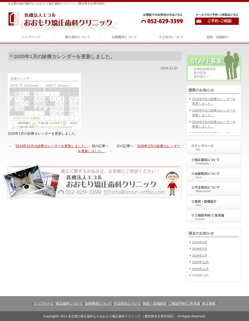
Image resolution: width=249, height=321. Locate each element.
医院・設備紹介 (155, 303)
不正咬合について (127, 303)
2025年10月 (200, 275)
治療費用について (98, 303)
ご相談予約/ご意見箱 (184, 303)
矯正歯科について (69, 303)
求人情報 (209, 303)
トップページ (43, 303)
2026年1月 (199, 255)
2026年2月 (199, 249)
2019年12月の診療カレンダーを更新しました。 (52, 146)
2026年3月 (199, 242)
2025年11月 (200, 269)
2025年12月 (200, 262)
